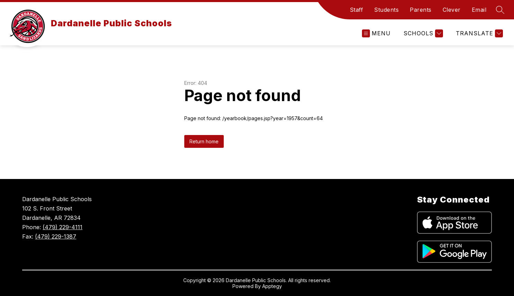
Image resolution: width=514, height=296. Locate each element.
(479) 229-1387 (55, 236)
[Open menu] (376, 33)
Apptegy (272, 286)
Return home (204, 141)
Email (479, 9)
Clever (452, 9)
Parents (421, 9)
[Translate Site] (478, 33)
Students (386, 9)
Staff (356, 9)
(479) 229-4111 (62, 227)
